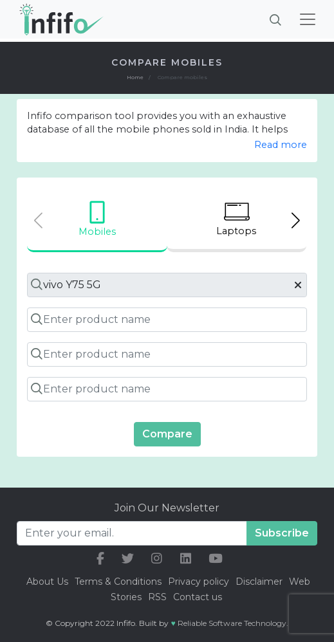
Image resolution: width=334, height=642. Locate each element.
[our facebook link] (100, 559)
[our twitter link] (128, 559)
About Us (47, 581)
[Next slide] (296, 220)
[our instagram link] (156, 559)
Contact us (197, 597)
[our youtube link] (216, 559)
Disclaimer (260, 581)
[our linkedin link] (185, 559)
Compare (167, 434)
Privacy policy (198, 581)
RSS (157, 597)
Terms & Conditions (118, 581)
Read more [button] (280, 145)
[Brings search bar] (275, 19)
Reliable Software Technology (232, 623)
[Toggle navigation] (307, 19)
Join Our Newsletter (167, 508)
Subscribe (282, 533)
